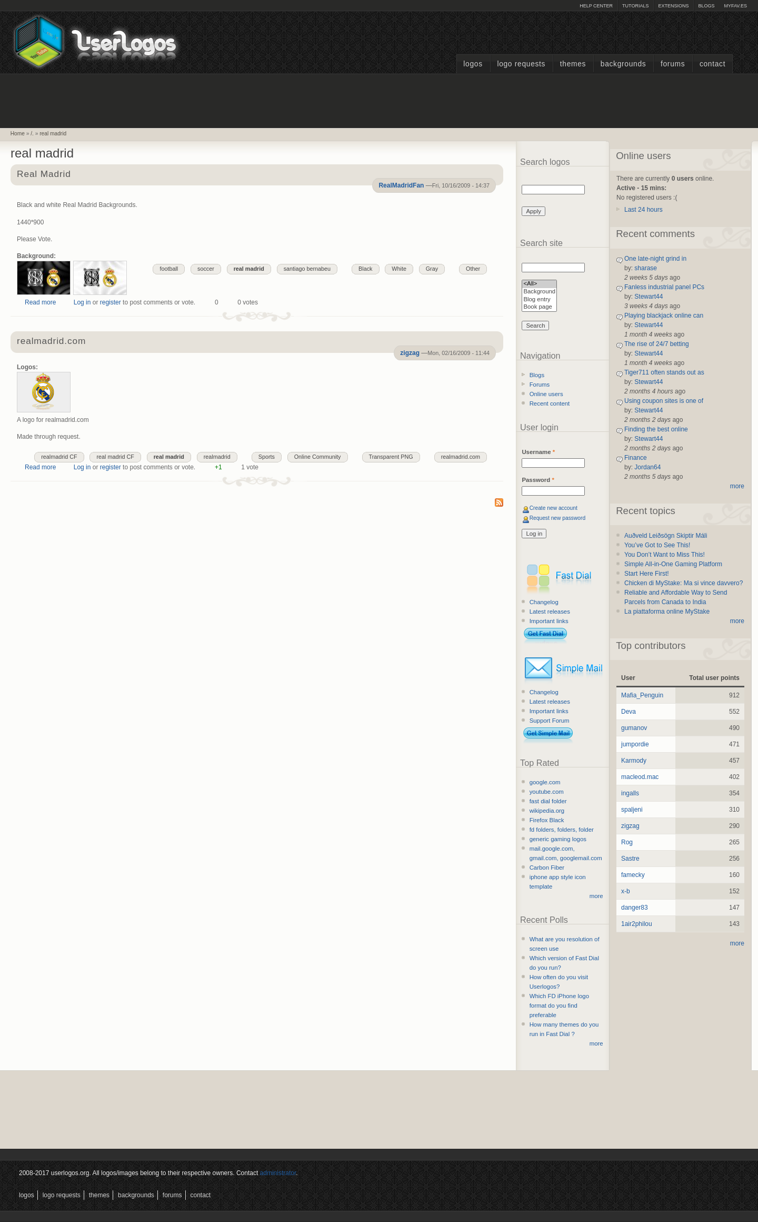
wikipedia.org (547, 810)
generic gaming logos (558, 839)
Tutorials (635, 5)
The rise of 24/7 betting (656, 344)
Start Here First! (646, 573)
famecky (633, 875)
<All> (539, 284)
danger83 (634, 907)
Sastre (630, 858)
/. (32, 133)
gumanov (634, 728)
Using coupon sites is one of (663, 401)
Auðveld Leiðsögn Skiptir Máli (665, 535)
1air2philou (636, 924)
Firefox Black (547, 820)
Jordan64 (647, 467)
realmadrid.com (51, 341)
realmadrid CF (59, 457)
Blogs (706, 5)
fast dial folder (548, 801)
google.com (545, 782)
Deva (628, 711)
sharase (645, 268)
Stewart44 (648, 296)
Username (538, 452)
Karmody (633, 760)
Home (18, 133)
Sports (266, 457)
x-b (625, 891)
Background (539, 292)
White (399, 268)
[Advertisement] (379, 99)
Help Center (596, 5)
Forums (673, 64)
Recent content (550, 403)
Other (473, 268)
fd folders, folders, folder (562, 829)
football (168, 268)
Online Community (317, 457)
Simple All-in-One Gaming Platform (673, 564)
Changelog (544, 602)
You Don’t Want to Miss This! (664, 554)
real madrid (52, 133)
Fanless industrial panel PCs (664, 287)
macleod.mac (640, 777)
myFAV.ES (735, 5)
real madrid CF (115, 457)
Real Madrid (44, 174)
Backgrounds (623, 64)
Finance (635, 457)
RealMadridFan (401, 185)
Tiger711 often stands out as (664, 372)
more (596, 896)
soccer (205, 268)
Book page (539, 307)
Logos (472, 64)
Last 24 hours (643, 209)
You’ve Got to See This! (657, 545)
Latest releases (550, 611)
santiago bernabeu (307, 268)
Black (365, 268)
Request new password (558, 518)
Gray (432, 268)
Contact (712, 64)
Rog (627, 842)
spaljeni (632, 809)
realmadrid (217, 457)
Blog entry (539, 300)
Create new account (553, 508)
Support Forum (550, 720)
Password (538, 480)
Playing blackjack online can (663, 315)
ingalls (630, 793)
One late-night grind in (655, 258)
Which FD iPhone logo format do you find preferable (559, 1005)
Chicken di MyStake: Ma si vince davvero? (683, 583)
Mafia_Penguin (642, 695)
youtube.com (547, 792)
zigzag (410, 353)
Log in (82, 302)
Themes (573, 64)
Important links (549, 621)
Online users (546, 394)
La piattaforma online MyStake (667, 611)
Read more (40, 302)
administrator (278, 1173)
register (110, 302)
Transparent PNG (391, 457)
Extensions (673, 5)
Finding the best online (656, 429)
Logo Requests (521, 64)
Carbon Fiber (547, 867)
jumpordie (635, 744)
